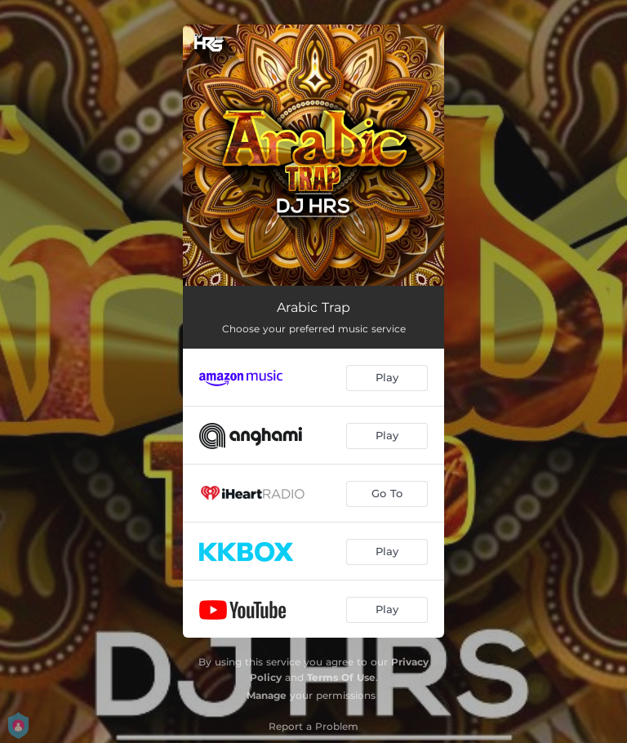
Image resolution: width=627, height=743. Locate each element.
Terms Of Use (341, 677)
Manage (267, 695)
